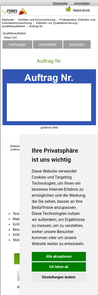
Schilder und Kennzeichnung (36, 19)
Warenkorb (77, 10)
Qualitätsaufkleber (13, 26)
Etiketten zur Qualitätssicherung (56, 22)
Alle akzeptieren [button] (59, 256)
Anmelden (82, 4)
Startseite (60, 4)
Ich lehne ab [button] (58, 267)
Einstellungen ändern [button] (59, 277)
